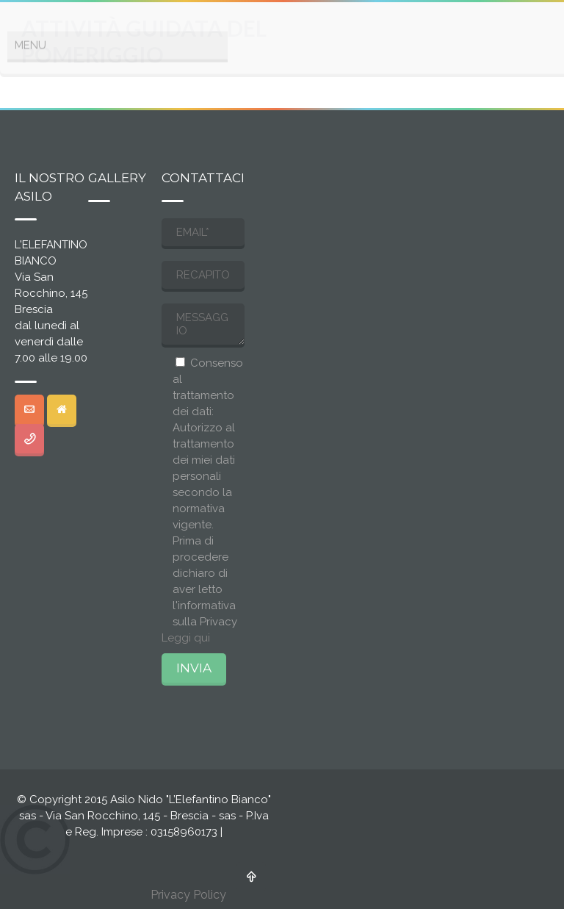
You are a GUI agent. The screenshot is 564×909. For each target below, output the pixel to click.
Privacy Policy (188, 895)
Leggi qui (186, 637)
